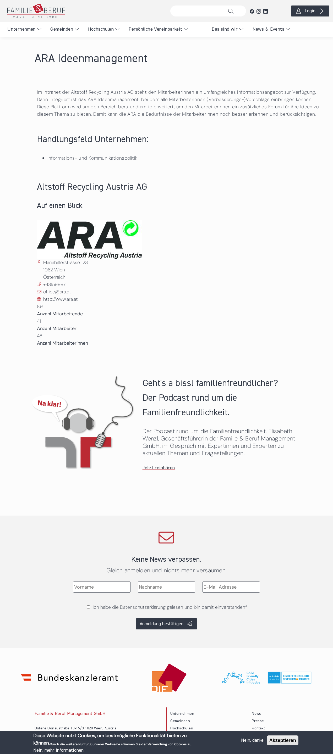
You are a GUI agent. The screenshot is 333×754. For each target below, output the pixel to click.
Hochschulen (101, 29)
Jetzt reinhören (159, 468)
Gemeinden (61, 29)
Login (310, 11)
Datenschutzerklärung (143, 607)
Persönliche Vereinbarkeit (155, 29)
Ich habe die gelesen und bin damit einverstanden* (170, 607)
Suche (232, 10)
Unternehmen (21, 29)
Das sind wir (225, 29)
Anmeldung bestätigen (161, 624)
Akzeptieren (282, 740)
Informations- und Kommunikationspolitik (92, 158)
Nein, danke (252, 740)
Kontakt (258, 728)
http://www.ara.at (60, 299)
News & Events (268, 29)
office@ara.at (57, 292)
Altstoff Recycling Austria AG (92, 187)
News (256, 714)
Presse (258, 721)
